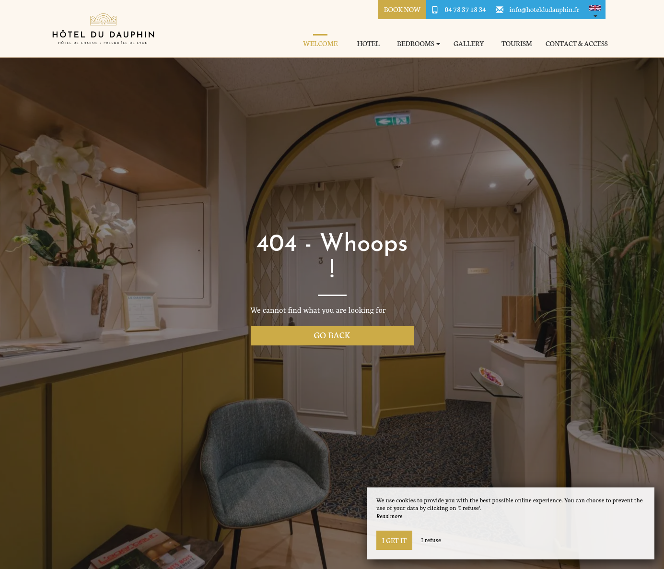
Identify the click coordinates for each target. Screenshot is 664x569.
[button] (595, 9)
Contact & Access (577, 43)
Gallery (469, 43)
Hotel (368, 43)
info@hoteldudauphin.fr (544, 9)
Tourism (516, 43)
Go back (332, 335)
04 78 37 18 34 (465, 9)
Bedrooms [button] (418, 43)
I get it (394, 540)
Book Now (402, 9)
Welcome (320, 43)
